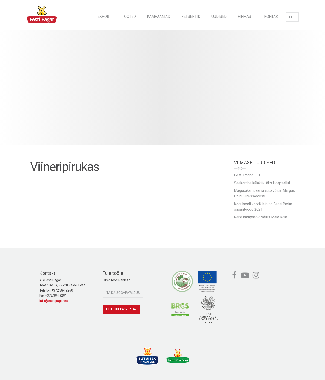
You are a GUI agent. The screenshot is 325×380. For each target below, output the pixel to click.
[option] (162, 92)
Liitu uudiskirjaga (121, 309)
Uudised (219, 16)
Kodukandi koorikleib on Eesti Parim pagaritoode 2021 (263, 207)
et (292, 16)
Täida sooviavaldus (123, 293)
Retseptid (190, 16)
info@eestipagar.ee (53, 301)
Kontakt (272, 16)
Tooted (129, 16)
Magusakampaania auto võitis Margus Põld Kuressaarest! (264, 193)
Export (104, 16)
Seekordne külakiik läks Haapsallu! (262, 183)
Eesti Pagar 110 (247, 175)
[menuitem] (104, 15)
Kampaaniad (158, 16)
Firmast (245, 16)
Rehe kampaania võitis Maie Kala (260, 217)
